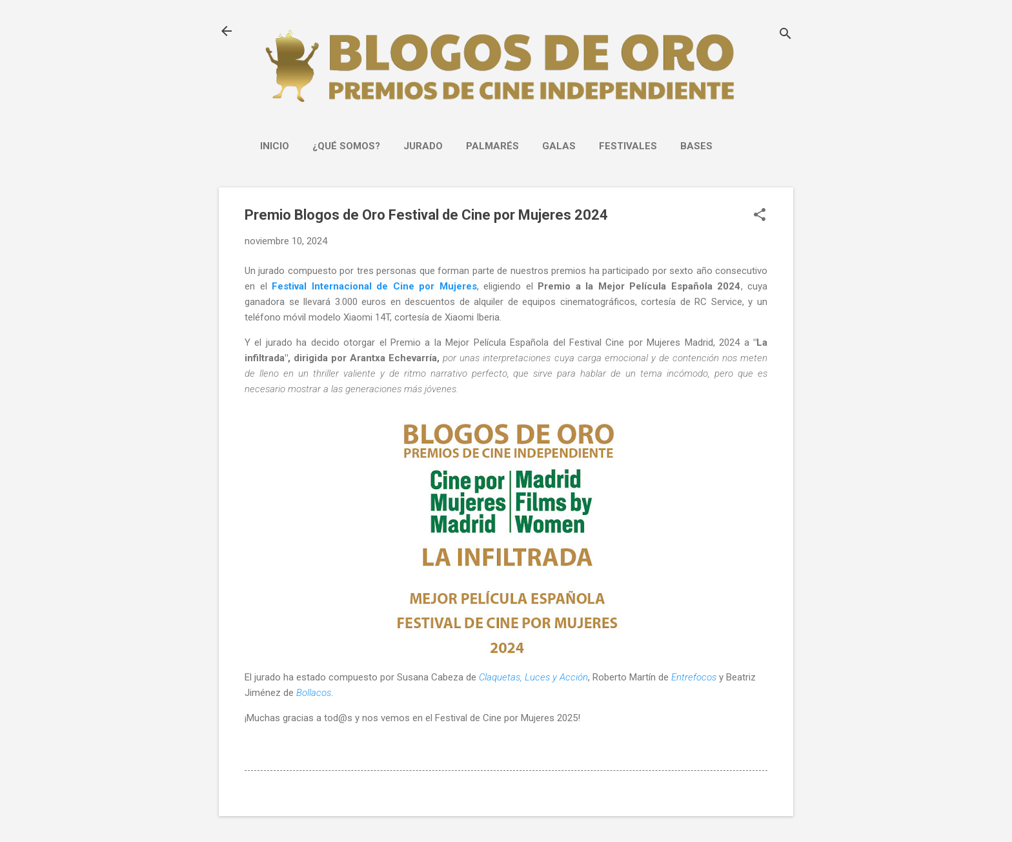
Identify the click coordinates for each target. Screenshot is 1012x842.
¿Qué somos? (346, 146)
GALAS (559, 146)
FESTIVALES (628, 146)
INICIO (274, 146)
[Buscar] (785, 35)
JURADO (423, 146)
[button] (759, 216)
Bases (696, 146)
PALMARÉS (492, 146)
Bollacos (313, 693)
